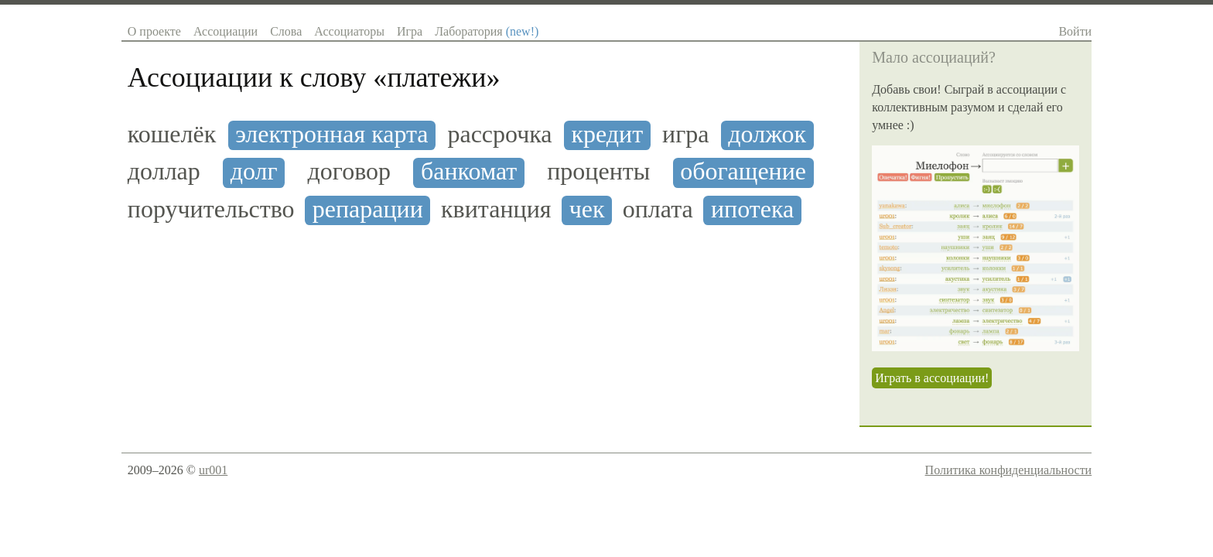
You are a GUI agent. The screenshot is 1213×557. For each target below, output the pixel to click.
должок (767, 134)
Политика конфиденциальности (1008, 470)
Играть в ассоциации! (932, 377)
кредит (607, 134)
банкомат (469, 171)
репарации (368, 209)
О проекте (154, 31)
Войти (1075, 31)
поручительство (211, 209)
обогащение (743, 171)
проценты (598, 171)
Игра (409, 31)
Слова (286, 31)
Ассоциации (225, 31)
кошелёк (172, 134)
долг (254, 171)
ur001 (213, 470)
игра (685, 134)
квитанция (496, 209)
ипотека (752, 209)
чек (587, 209)
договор (349, 171)
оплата (658, 209)
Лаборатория (486, 31)
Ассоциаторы (349, 31)
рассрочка (499, 134)
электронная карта (331, 134)
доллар (164, 171)
